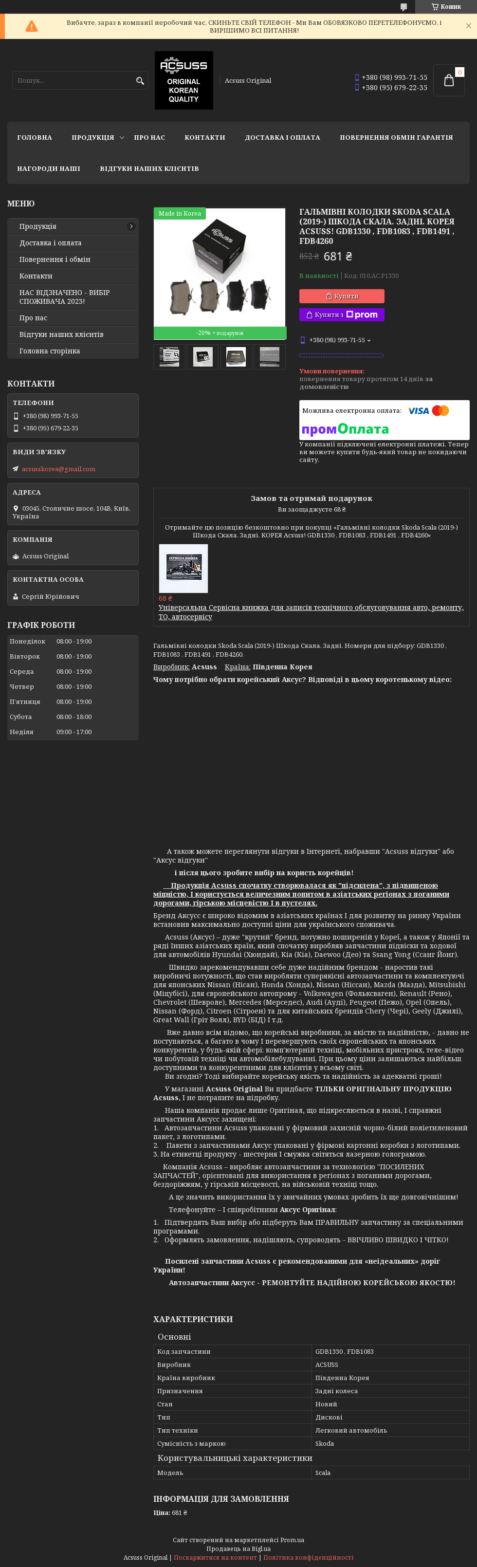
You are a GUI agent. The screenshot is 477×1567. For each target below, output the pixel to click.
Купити (346, 296)
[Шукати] (139, 81)
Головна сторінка (49, 351)
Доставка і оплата (282, 137)
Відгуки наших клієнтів (149, 168)
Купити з (346, 314)
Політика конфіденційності (308, 1557)
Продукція (93, 137)
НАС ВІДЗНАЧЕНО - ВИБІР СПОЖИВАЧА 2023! (64, 297)
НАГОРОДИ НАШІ (48, 168)
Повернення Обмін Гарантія (396, 137)
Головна (34, 137)
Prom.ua (292, 1540)
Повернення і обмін (55, 259)
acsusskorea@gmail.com (58, 469)
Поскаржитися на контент (215, 1557)
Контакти (204, 137)
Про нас (149, 137)
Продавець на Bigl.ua (238, 1549)
